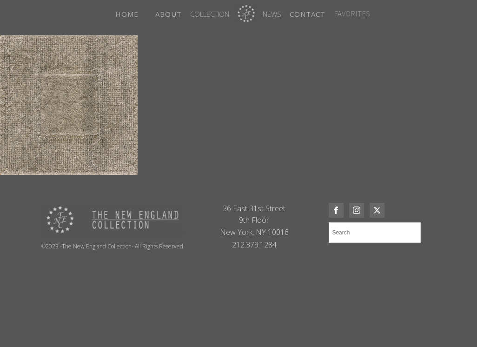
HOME (127, 14)
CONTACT (307, 14)
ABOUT (168, 14)
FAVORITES (352, 13)
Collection (209, 14)
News (272, 14)
